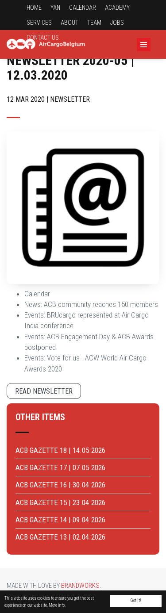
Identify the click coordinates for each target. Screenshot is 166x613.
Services (39, 22)
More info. (57, 605)
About (69, 22)
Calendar (82, 7)
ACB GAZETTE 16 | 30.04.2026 (60, 484)
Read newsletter (44, 391)
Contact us (43, 37)
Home (34, 7)
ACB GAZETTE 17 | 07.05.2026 (60, 467)
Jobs (117, 22)
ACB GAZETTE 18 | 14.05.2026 (60, 450)
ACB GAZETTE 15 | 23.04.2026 (60, 502)
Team (94, 22)
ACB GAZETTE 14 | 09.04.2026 (60, 519)
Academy (117, 7)
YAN (55, 7)
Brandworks (80, 586)
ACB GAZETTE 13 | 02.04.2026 (60, 537)
